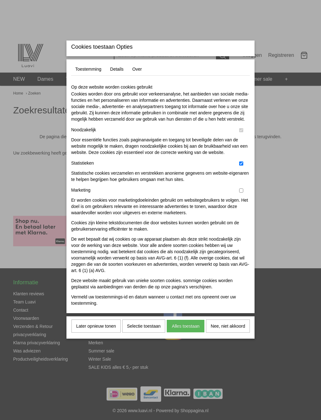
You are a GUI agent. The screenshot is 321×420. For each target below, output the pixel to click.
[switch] (241, 143)
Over (137, 81)
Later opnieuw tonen (96, 338)
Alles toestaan (185, 338)
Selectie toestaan (143, 338)
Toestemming (88, 81)
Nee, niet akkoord (228, 338)
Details (117, 81)
